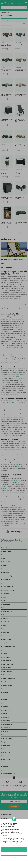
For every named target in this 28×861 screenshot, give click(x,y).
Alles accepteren (14, 849)
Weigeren (14, 857)
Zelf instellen (14, 853)
